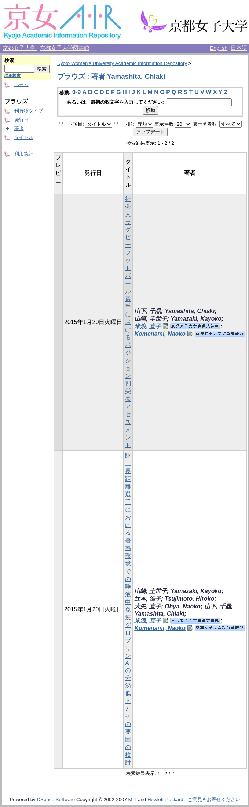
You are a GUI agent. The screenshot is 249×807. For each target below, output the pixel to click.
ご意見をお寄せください (214, 799)
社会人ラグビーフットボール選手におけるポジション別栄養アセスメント (128, 322)
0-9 (76, 92)
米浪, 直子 (147, 326)
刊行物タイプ (28, 111)
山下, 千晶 (147, 311)
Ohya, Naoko (183, 606)
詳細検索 (12, 75)
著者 (19, 128)
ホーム (21, 84)
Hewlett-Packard (165, 799)
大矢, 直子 (147, 606)
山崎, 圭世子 (150, 319)
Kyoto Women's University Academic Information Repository (122, 63)
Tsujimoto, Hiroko (189, 599)
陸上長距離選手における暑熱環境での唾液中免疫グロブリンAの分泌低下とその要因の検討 (128, 609)
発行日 (21, 119)
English (218, 48)
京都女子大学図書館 (64, 48)
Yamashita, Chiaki (190, 311)
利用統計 (23, 153)
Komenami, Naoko (160, 334)
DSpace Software (56, 799)
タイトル (23, 137)
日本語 (239, 48)
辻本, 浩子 (147, 599)
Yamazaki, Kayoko (196, 319)
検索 (9, 60)
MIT (132, 799)
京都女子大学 (20, 48)
